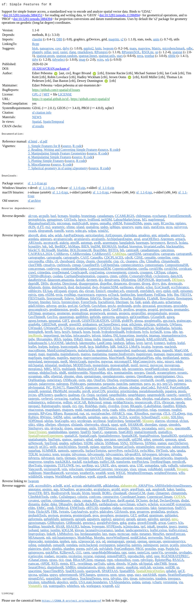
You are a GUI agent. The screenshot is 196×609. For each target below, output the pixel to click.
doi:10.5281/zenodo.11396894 (119, 16)
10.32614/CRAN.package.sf (50, 69)
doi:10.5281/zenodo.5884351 (23, 16)
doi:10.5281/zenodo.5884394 (32, 19)
